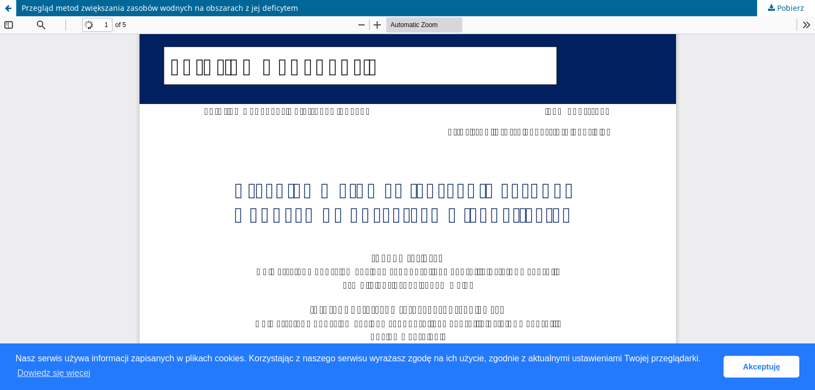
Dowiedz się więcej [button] (53, 373)
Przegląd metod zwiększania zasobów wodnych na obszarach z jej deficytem (160, 8)
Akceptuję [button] (761, 366)
